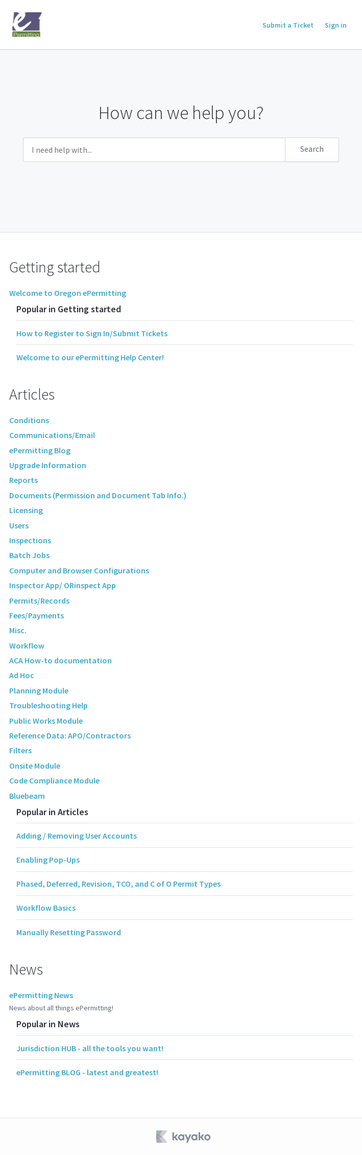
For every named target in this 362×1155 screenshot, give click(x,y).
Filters (20, 750)
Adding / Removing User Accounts (76, 835)
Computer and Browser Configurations (79, 570)
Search (312, 149)
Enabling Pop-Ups (48, 859)
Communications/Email (52, 435)
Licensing (26, 510)
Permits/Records (39, 600)
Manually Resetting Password (68, 932)
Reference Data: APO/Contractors (70, 735)
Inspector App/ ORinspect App (62, 585)
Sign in (336, 25)
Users (19, 525)
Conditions (29, 420)
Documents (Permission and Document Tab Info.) (97, 495)
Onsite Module (34, 765)
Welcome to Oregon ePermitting (67, 293)
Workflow (26, 645)
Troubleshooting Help (48, 705)
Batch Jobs (29, 555)
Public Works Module (46, 720)
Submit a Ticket (287, 25)
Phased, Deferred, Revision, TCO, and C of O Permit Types (118, 884)
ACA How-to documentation (60, 660)
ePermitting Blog (39, 450)
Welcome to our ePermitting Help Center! (90, 357)
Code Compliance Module (54, 780)
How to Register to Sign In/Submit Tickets (91, 333)
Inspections (30, 540)
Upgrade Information (47, 465)
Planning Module (38, 690)
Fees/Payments (36, 615)
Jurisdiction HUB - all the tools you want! (89, 1048)
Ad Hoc (21, 675)
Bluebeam (27, 796)
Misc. (18, 630)
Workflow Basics (46, 908)
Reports (23, 480)
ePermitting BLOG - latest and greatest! (87, 1072)
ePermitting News (41, 995)
